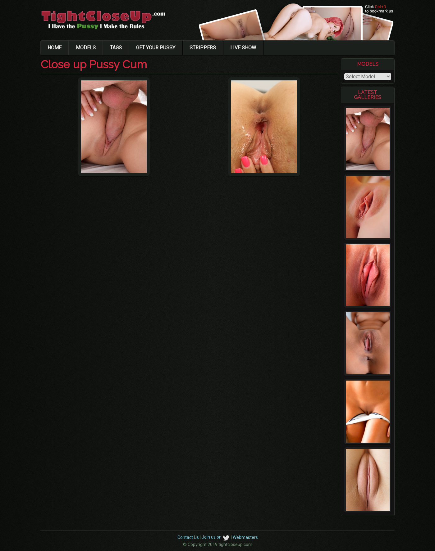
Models (86, 48)
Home (55, 48)
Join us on (216, 537)
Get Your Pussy (155, 48)
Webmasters (245, 537)
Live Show (243, 48)
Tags (116, 48)
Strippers (203, 48)
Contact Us (188, 537)
